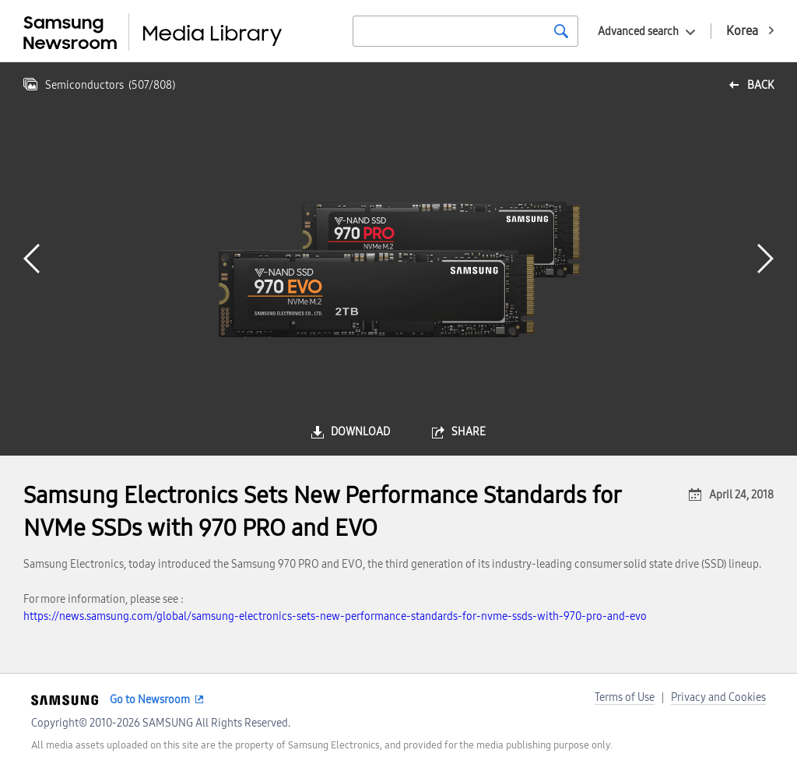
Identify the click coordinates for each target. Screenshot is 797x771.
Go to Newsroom (150, 699)
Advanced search (638, 31)
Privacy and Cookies (718, 697)
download (360, 431)
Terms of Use (625, 697)
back (760, 85)
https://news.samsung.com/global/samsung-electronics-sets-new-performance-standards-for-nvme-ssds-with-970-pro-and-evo (335, 616)
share (468, 431)
